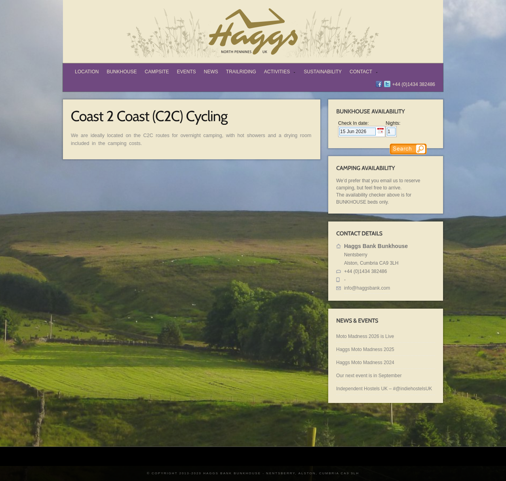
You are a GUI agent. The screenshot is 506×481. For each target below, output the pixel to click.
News (211, 71)
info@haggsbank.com (367, 288)
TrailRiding (241, 71)
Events (186, 71)
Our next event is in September (368, 375)
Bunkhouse (122, 71)
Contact (362, 72)
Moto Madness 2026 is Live (365, 336)
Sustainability (323, 71)
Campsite (157, 71)
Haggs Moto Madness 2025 (365, 349)
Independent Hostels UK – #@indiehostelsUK (384, 388)
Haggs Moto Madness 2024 (365, 362)
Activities (278, 72)
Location (87, 71)
